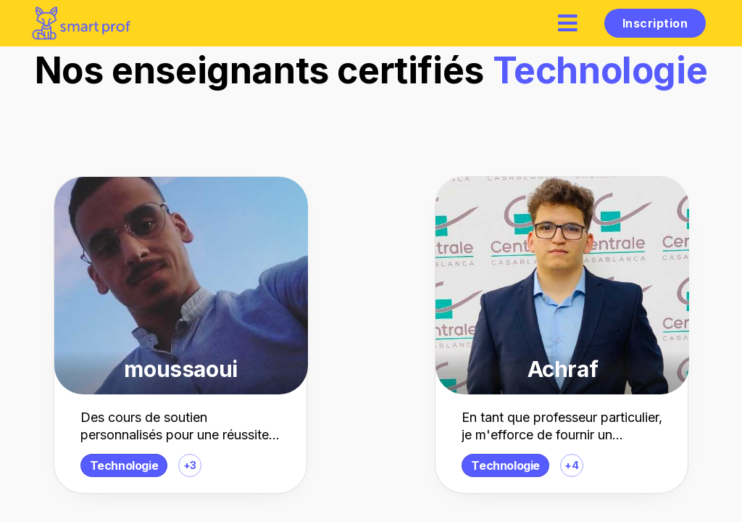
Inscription (655, 23)
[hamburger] (568, 23)
